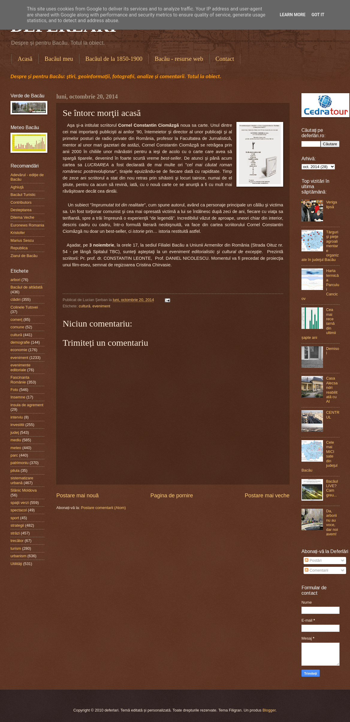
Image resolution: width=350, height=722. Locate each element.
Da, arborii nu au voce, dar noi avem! (332, 522)
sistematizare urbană (21, 480)
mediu (15, 440)
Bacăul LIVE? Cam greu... (332, 488)
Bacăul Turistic (23, 194)
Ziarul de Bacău (23, 255)
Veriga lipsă (331, 204)
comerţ (16, 319)
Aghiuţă (17, 187)
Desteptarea (20, 210)
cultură (84, 306)
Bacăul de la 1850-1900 (114, 58)
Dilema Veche (22, 217)
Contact (224, 58)
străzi (15, 533)
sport (14, 518)
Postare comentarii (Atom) (103, 507)
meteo (15, 447)
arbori (15, 279)
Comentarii (316, 570)
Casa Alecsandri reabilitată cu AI (332, 390)
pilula (14, 470)
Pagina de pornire (171, 496)
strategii (17, 525)
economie (18, 350)
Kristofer (17, 232)
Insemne (17, 397)
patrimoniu (19, 462)
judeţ (14, 432)
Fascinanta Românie (19, 379)
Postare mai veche (267, 496)
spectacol (18, 510)
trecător (17, 540)
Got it (317, 14)
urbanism (18, 556)
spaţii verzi (19, 502)
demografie (20, 342)
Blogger (269, 710)
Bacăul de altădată (26, 287)
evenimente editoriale (20, 367)
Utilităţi (16, 563)
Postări (313, 560)
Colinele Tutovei (24, 307)
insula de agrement (26, 405)
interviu (16, 417)
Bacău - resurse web (179, 58)
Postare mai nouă (77, 496)
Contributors (20, 202)
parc (14, 455)
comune (17, 327)
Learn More (292, 14)
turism (15, 548)
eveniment (101, 306)
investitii (17, 424)
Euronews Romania (27, 225)
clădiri (15, 299)
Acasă (25, 58)
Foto (14, 389)
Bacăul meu (59, 58)
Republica (19, 248)
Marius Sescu (22, 240)
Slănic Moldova (23, 490)
